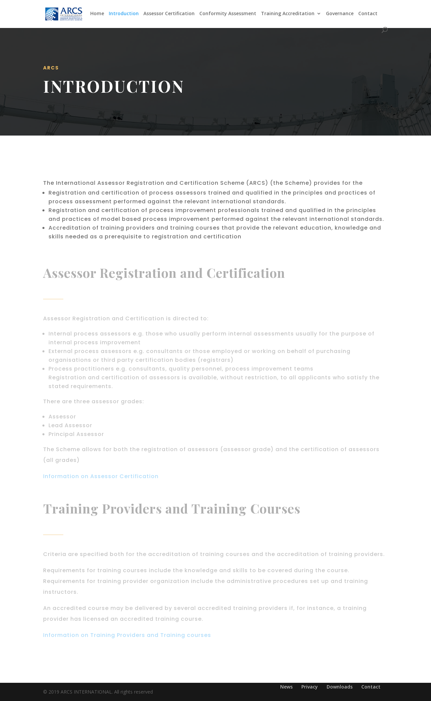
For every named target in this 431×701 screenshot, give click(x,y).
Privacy (309, 686)
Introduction (124, 14)
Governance (340, 14)
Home (97, 14)
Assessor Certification (169, 14)
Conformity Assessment (227, 14)
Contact (367, 14)
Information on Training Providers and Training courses (127, 635)
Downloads (340, 686)
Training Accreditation (287, 14)
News (286, 686)
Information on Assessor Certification (101, 476)
